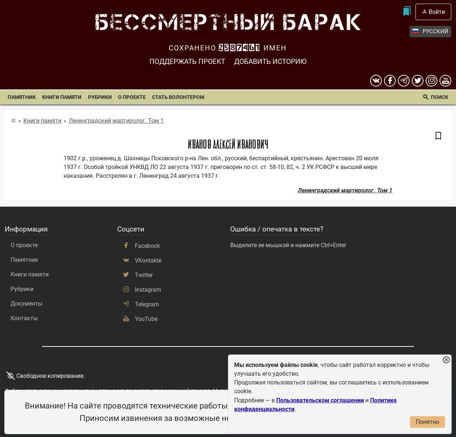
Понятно (427, 421)
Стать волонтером (178, 97)
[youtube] (445, 81)
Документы (26, 303)
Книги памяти (61, 97)
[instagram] (431, 81)
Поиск (439, 97)
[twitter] (417, 81)
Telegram (147, 304)
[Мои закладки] (406, 12)
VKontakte (148, 260)
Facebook (147, 245)
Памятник (22, 97)
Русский (430, 31)
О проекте (132, 97)
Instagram (148, 289)
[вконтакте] (376, 81)
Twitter (144, 275)
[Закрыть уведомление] (446, 360)
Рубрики (100, 97)
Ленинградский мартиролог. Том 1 (116, 120)
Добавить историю (270, 61)
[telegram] (404, 81)
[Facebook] (390, 81)
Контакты (24, 318)
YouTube (146, 318)
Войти (437, 11)
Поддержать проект (187, 61)
